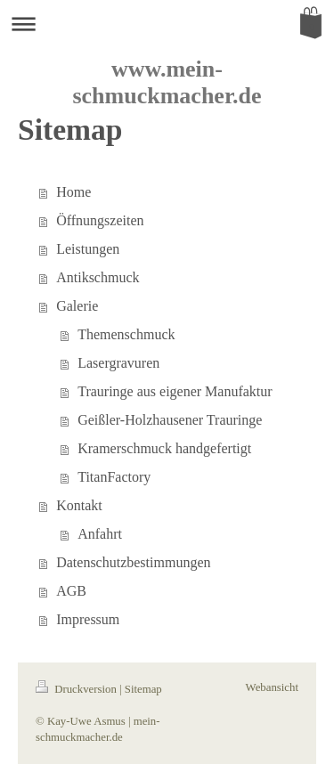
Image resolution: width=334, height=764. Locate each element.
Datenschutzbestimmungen (133, 562)
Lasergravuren (118, 362)
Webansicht (272, 687)
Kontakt (79, 505)
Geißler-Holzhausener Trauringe (169, 419)
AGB (71, 590)
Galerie (77, 305)
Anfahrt (99, 533)
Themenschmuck (126, 334)
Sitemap (143, 689)
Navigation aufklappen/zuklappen (167, 23)
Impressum (87, 619)
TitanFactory (114, 476)
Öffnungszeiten (99, 220)
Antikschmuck (97, 277)
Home (73, 191)
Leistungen (87, 248)
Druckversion (77, 689)
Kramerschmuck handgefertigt (164, 448)
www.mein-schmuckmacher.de (166, 82)
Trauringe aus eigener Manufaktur (174, 391)
